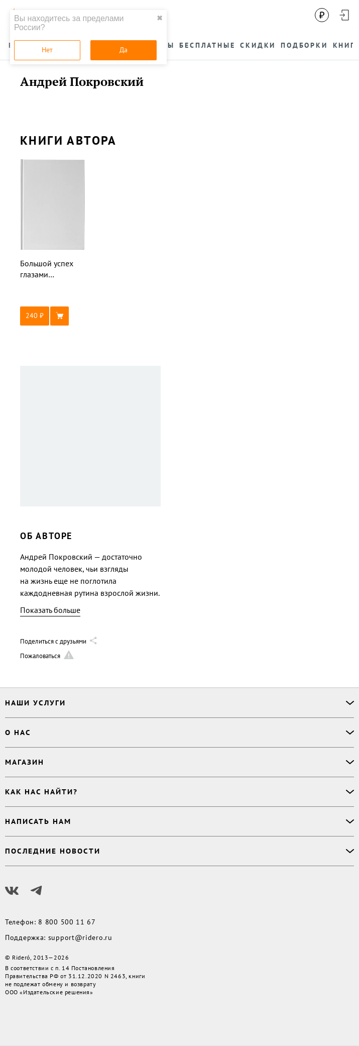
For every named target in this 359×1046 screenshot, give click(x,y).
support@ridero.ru (80, 937)
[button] (52, 316)
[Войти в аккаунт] (344, 15)
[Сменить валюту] (322, 15)
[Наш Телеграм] (36, 891)
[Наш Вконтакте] (12, 891)
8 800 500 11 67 (67, 921)
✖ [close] (160, 18)
